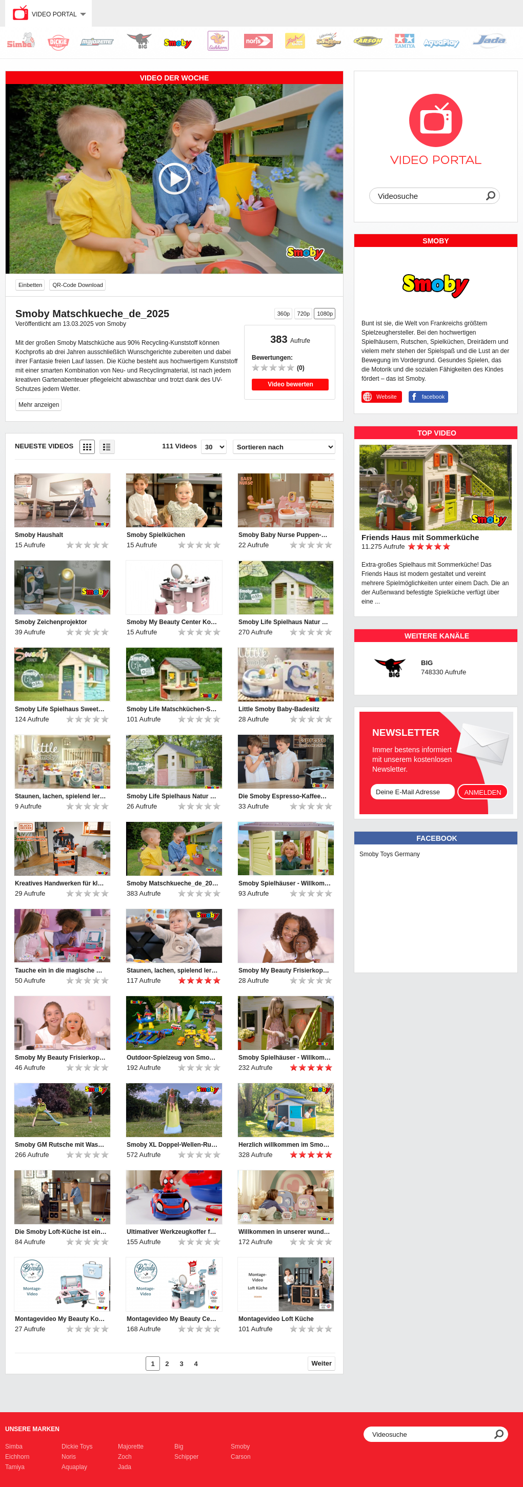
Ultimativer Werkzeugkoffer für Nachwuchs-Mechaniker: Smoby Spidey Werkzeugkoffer (173, 1231)
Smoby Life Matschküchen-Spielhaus (173, 709)
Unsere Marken (32, 1429)
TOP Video (436, 433)
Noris (69, 1456)
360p (283, 314)
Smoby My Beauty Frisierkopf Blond (61, 1057)
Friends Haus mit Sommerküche (420, 537)
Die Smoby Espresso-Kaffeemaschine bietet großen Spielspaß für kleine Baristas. (284, 796)
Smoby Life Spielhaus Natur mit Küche (284, 622)
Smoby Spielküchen (156, 535)
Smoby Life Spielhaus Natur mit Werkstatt (173, 796)
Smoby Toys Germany (389, 854)
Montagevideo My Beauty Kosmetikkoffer (61, 1319)
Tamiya (15, 1467)
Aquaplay (74, 1467)
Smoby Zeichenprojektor (51, 622)
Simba (14, 1446)
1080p (325, 314)
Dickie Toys (77, 1446)
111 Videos (179, 446)
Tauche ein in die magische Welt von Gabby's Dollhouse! (61, 970)
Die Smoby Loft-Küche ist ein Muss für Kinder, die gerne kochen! (61, 1231)
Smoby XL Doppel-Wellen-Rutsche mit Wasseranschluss (173, 1144)
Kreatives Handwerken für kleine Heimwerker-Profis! (61, 883)
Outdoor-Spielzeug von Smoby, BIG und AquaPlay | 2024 (173, 1057)
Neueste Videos (44, 446)
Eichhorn (17, 1456)
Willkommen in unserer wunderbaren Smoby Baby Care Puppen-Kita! (284, 1231)
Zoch (125, 1456)
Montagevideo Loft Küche (276, 1319)
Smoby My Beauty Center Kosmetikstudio (173, 622)
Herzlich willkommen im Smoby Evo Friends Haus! (284, 1144)
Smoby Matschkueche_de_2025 (173, 883)
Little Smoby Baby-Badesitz (278, 709)
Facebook (436, 838)
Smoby (240, 1446)
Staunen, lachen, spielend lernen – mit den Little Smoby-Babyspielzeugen (61, 796)
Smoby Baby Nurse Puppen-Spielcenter (284, 535)
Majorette (131, 1446)
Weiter (322, 1363)
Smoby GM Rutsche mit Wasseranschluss (61, 1144)
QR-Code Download (77, 285)
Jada (124, 1467)
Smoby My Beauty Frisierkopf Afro (284, 970)
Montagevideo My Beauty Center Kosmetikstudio (173, 1319)
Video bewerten (290, 384)
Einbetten (30, 285)
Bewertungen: (272, 357)
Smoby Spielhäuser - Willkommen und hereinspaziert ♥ (284, 883)
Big (178, 1446)
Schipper (186, 1456)
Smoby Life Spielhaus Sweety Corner (61, 709)
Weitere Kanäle (437, 636)
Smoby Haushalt (39, 535)
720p (303, 314)
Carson (241, 1456)
